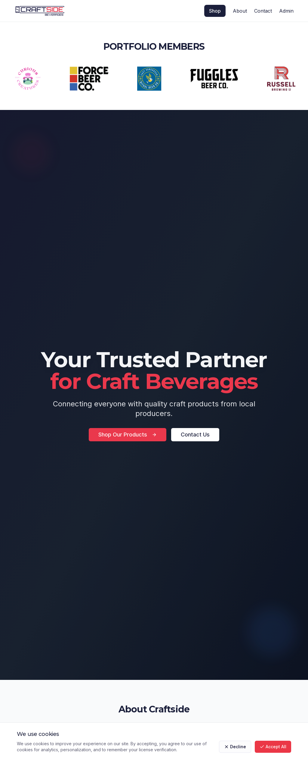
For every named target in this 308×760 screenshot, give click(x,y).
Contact (263, 11)
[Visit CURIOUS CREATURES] (29, 79)
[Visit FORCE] (91, 79)
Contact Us (195, 434)
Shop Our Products (127, 434)
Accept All (273, 746)
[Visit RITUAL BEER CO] (151, 79)
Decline (235, 746)
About (240, 11)
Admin (286, 11)
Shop (215, 11)
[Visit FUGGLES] (215, 79)
